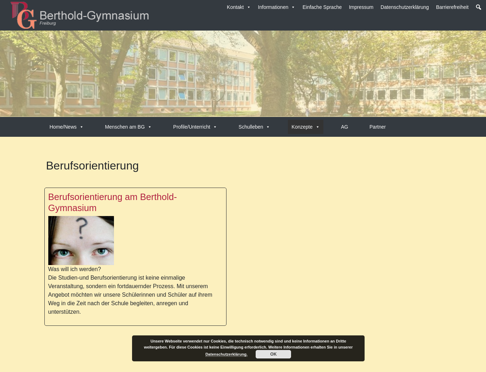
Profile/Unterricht (195, 127)
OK (273, 354)
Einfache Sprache (322, 7)
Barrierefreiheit (452, 7)
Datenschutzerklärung (405, 7)
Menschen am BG (128, 127)
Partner (378, 127)
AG (344, 127)
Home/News (67, 127)
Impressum (361, 7)
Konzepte (305, 127)
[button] (478, 7)
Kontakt (239, 7)
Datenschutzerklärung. (227, 354)
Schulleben (254, 127)
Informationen (277, 7)
